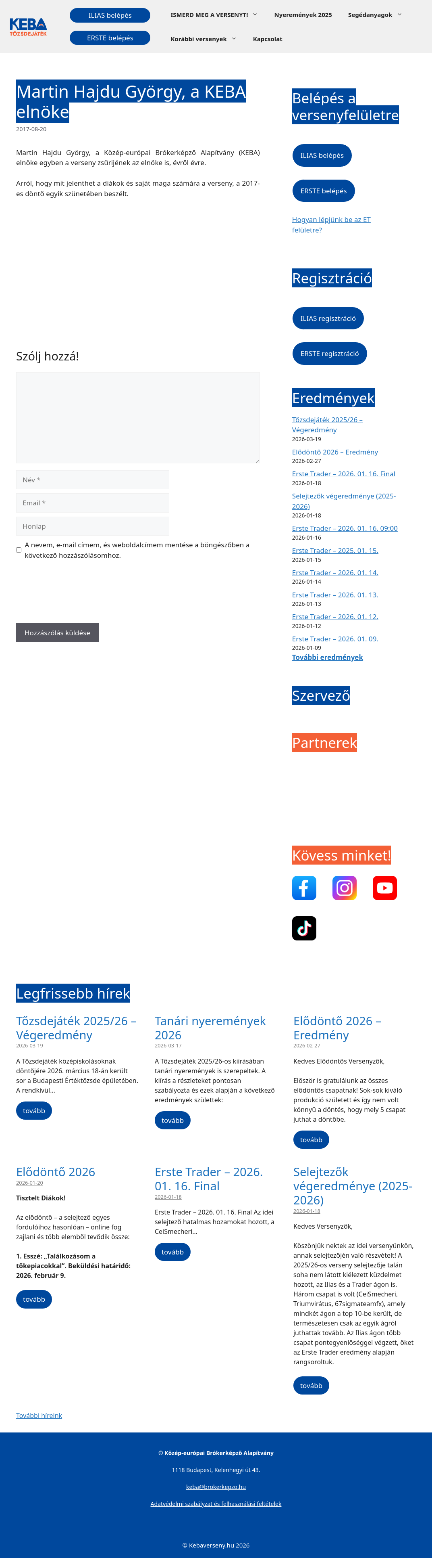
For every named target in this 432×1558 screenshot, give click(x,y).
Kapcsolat (267, 39)
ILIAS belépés (110, 15)
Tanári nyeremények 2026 (210, 1028)
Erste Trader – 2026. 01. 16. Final (343, 473)
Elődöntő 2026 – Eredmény (335, 452)
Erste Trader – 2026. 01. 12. (335, 616)
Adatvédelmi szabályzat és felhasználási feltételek (216, 1504)
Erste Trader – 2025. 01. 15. (335, 550)
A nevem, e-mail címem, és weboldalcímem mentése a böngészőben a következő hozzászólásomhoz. (137, 550)
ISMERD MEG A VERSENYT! (218, 14)
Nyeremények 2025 (303, 14)
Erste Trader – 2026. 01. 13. (335, 594)
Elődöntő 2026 (55, 1171)
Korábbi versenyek (207, 39)
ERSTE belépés (110, 37)
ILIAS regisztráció (328, 318)
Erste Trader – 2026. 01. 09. (335, 638)
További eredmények (327, 657)
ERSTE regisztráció (330, 353)
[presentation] (77, 594)
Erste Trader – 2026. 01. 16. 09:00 (345, 528)
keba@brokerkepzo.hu (216, 1487)
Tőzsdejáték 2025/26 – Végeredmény (76, 1028)
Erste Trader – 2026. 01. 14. (335, 572)
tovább (34, 1110)
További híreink (39, 1415)
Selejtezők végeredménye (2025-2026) (352, 1186)
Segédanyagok (379, 14)
